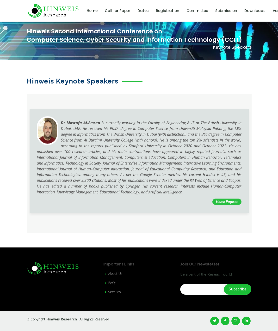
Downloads (255, 10)
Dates (143, 10)
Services (114, 292)
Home (92, 10)
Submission (226, 10)
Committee (197, 10)
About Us (115, 273)
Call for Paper (117, 10)
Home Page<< (227, 206)
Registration (167, 10)
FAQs (112, 282)
